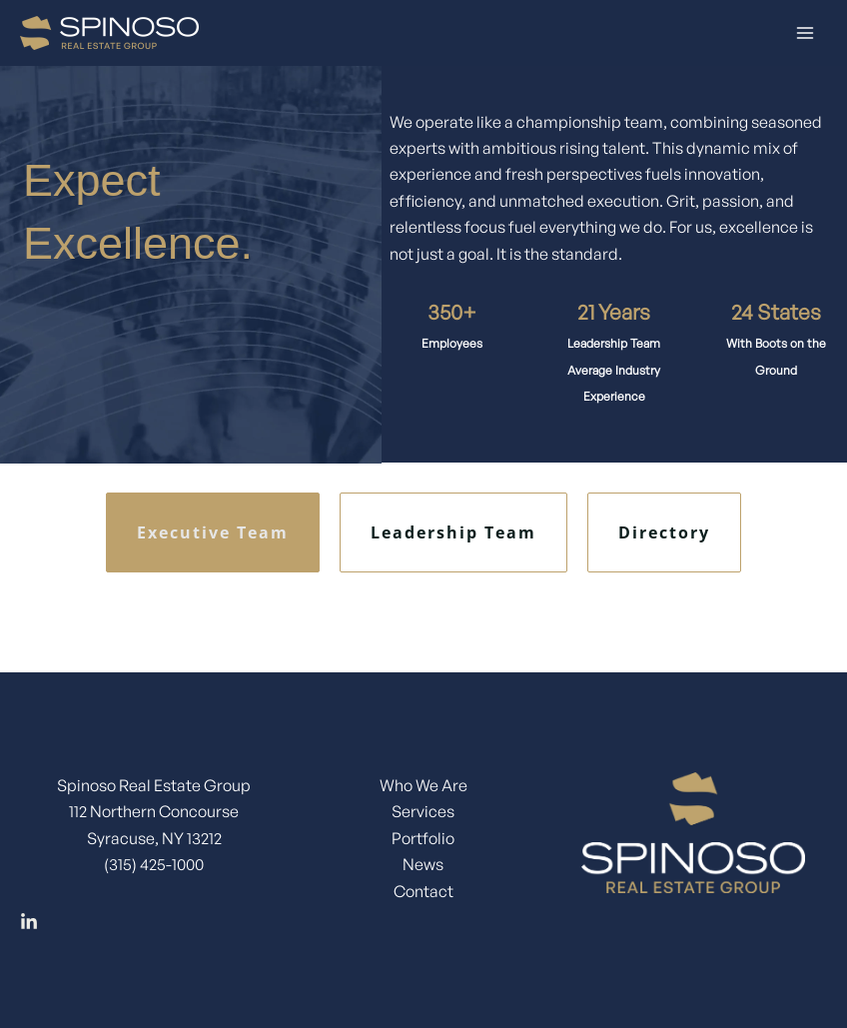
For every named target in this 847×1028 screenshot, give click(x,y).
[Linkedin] (29, 922)
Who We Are (423, 785)
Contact (423, 891)
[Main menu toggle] (805, 33)
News (423, 864)
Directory (664, 532)
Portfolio (423, 838)
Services (423, 811)
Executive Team (213, 532)
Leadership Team (453, 532)
